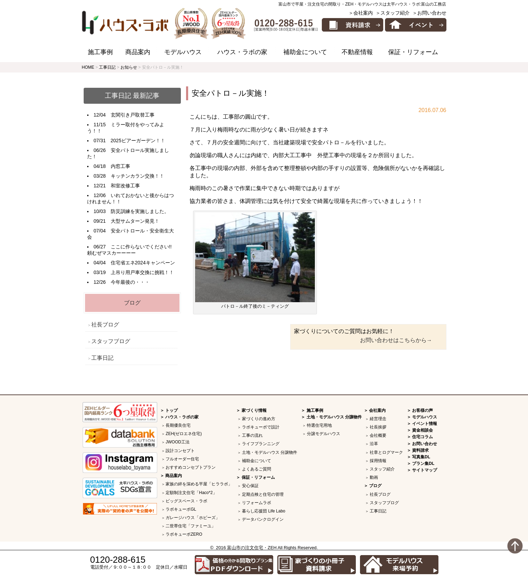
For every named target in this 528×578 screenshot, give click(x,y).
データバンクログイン (263, 519)
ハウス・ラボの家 (242, 52)
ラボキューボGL (181, 509)
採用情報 (378, 460)
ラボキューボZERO (184, 534)
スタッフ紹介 (382, 469)
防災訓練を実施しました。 (140, 211)
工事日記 (102, 358)
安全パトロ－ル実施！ (230, 93)
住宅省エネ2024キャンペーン (143, 262)
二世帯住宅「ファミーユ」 (191, 526)
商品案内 (137, 52)
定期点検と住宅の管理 (263, 494)
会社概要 (378, 435)
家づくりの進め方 (258, 418)
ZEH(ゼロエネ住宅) (184, 433)
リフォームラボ (256, 502)
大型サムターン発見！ (135, 221)
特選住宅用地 (319, 425)
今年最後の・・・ (130, 282)
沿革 (374, 443)
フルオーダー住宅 (182, 459)
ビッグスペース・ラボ (186, 501)
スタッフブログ (110, 341)
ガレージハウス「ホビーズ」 (193, 517)
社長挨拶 (378, 427)
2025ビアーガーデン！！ (138, 140)
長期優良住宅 (178, 425)
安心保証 (250, 485)
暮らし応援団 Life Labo (263, 511)
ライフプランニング (260, 443)
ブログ (132, 303)
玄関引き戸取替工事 (132, 115)
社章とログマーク (386, 452)
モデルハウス (183, 52)
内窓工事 (120, 166)
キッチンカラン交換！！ (137, 176)
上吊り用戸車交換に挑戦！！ (142, 272)
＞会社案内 (361, 13)
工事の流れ (252, 435)
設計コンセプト (180, 450)
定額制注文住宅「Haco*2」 (191, 492)
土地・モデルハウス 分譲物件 (269, 452)
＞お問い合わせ (429, 13)
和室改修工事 (125, 185)
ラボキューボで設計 (260, 427)
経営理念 (378, 418)
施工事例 (100, 52)
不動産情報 (357, 52)
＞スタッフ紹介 (393, 13)
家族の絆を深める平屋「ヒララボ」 (199, 484)
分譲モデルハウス (323, 433)
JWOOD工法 (178, 442)
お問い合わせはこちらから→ (396, 340)
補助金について (305, 52)
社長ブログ (105, 325)
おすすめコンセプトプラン (191, 467)
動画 (374, 477)
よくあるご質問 (256, 469)
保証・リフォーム (413, 52)
